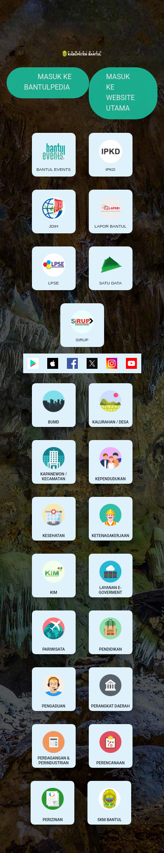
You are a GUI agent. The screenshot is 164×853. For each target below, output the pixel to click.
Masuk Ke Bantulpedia (48, 82)
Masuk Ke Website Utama (120, 92)
